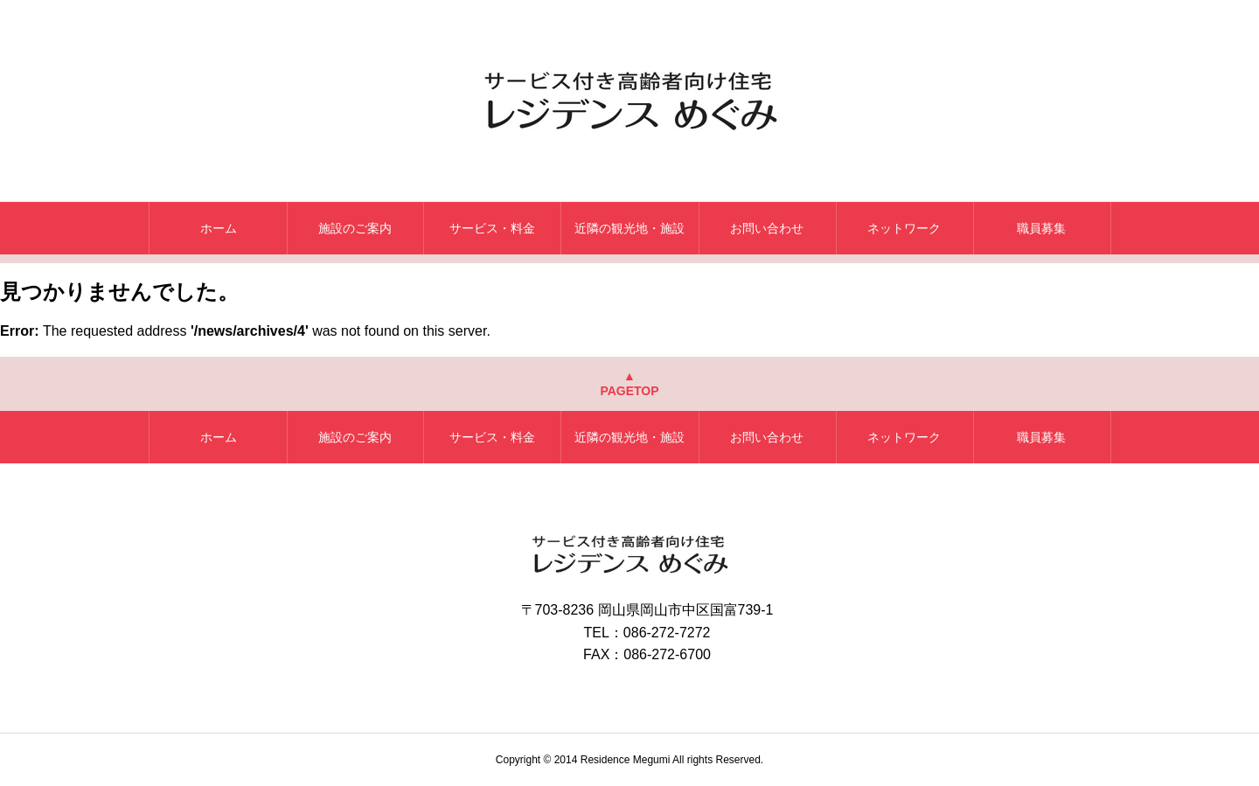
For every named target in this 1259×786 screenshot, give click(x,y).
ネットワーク (904, 228)
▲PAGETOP (629, 383)
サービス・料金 (492, 228)
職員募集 (1041, 228)
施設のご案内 (355, 228)
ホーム (218, 228)
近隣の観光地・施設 (629, 228)
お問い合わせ (766, 228)
